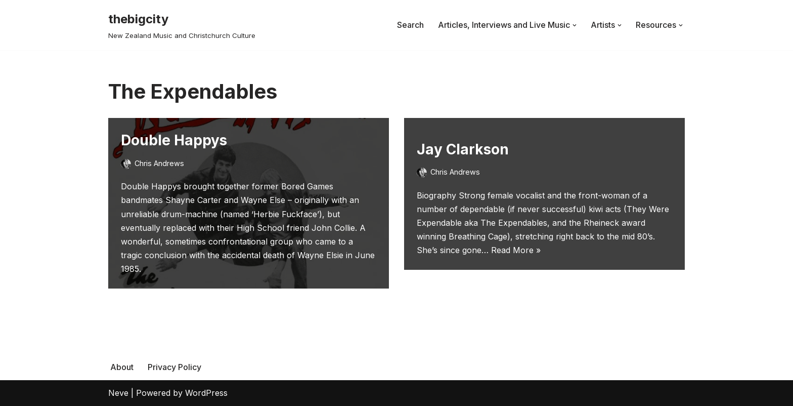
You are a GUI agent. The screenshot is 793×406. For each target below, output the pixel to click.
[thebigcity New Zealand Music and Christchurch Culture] (181, 25)
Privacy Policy (174, 367)
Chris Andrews (159, 163)
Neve (118, 393)
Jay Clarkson (463, 149)
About (122, 367)
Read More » (516, 250)
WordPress (206, 393)
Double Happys (174, 140)
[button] (574, 25)
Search (410, 25)
